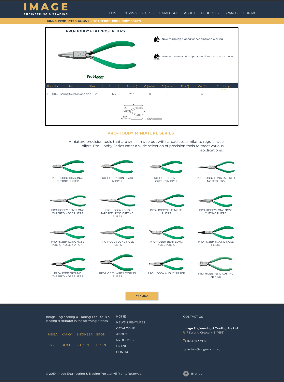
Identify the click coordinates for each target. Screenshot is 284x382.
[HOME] (49, 21)
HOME (121, 316)
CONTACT (123, 352)
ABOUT (121, 334)
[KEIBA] (82, 21)
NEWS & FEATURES (130, 322)
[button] (209, 13)
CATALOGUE (125, 328)
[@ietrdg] (186, 373)
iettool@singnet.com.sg (203, 349)
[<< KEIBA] (142, 296)
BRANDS (122, 346)
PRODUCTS (125, 340)
